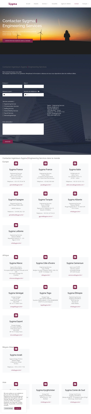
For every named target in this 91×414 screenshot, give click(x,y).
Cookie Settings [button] (8, 408)
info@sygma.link (56, 113)
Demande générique (10, 115)
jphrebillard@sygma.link (16, 215)
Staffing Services (9, 108)
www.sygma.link (55, 115)
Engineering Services (10, 104)
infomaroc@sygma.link (16, 278)
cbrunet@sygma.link (16, 335)
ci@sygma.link (45, 275)
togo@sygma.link (45, 305)
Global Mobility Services (11, 111)
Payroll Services (8, 113)
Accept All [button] (17, 408)
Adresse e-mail (7, 91)
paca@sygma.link (45, 185)
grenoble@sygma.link (16, 185)
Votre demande (7, 122)
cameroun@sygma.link (75, 275)
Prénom (5, 83)
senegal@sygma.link (16, 306)
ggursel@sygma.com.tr (45, 216)
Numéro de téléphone (31, 91)
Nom (26, 83)
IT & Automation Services (11, 106)
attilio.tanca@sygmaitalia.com (75, 185)
